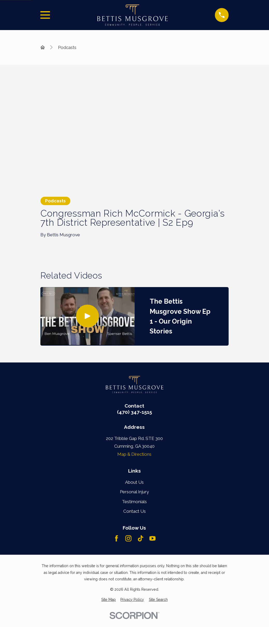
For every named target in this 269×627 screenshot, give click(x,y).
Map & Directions (134, 454)
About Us (134, 482)
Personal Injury (134, 491)
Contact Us (134, 511)
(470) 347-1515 (134, 412)
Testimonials (134, 501)
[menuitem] (108, 599)
